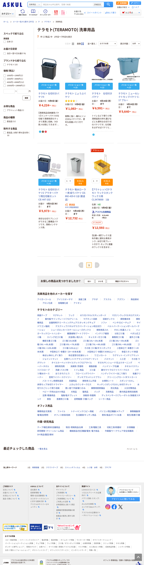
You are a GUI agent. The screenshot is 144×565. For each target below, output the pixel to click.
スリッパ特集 (108, 543)
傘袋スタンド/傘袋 (130, 352)
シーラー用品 (104, 399)
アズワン (121, 299)
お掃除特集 (87, 543)
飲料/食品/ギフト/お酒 (111, 415)
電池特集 (54, 540)
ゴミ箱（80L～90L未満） (122, 344)
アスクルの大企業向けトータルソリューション (91, 514)
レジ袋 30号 (92, 468)
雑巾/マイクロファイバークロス (115, 370)
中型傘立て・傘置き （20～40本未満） (65, 352)
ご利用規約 (61, 493)
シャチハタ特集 (124, 547)
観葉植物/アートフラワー (78, 333)
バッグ (97, 392)
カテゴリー (8, 14)
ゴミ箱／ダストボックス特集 (69, 543)
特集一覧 (92, 550)
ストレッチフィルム (72, 468)
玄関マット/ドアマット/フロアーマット (81, 359)
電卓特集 (45, 540)
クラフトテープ (52, 468)
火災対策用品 (130, 388)
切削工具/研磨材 (114, 427)
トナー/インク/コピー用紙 (82, 411)
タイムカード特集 (67, 540)
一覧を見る (43, 449)
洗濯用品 (73, 381)
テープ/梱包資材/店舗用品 (48, 427)
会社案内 (34, 490)
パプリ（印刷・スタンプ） (90, 500)
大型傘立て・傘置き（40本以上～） (101, 352)
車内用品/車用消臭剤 (128, 392)
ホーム (5, 22)
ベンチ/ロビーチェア (122, 322)
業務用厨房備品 (98, 388)
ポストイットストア (39, 550)
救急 (49, 399)
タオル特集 (120, 543)
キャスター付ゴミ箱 (97, 337)
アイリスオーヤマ (65, 299)
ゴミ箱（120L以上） (70, 348)
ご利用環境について (65, 499)
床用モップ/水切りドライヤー (50, 384)
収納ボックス (109, 319)
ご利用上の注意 (63, 502)
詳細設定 (97, 4)
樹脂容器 (93, 366)
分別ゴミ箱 (119, 333)
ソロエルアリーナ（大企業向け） (91, 494)
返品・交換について (11, 499)
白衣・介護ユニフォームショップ (17, 550)
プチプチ (108, 468)
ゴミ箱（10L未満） (69, 341)
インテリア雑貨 (102, 333)
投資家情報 (35, 493)
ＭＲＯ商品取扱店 (72, 207)
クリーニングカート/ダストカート (122, 377)
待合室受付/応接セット (78, 355)
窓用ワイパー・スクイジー (60, 377)
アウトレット (98, 150)
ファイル (61, 411)
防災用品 (115, 388)
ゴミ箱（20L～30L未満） (119, 341)
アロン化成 (47, 303)
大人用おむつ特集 (96, 547)
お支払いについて (11, 496)
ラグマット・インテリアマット (125, 355)
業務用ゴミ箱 (118, 337)
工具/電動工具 (95, 427)
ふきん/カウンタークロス (80, 384)
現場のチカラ (31, 547)
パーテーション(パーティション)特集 (19, 543)
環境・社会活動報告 (38, 496)
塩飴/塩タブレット (69, 395)
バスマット (109, 359)
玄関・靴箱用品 (48, 395)
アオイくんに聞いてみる (123, 499)
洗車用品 (110, 392)
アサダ (95, 299)
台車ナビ (42, 547)
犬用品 (74, 392)
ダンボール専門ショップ (14, 547)
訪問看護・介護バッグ (83, 399)
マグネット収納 (90, 319)
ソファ (104, 322)
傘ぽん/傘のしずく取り (52, 355)
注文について (9, 490)
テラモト (47, 22)
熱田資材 (135, 299)
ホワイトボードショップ (102, 540)
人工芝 (123, 359)
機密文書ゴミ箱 (49, 341)
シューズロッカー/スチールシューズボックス (71, 330)
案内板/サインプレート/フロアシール (61, 319)
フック (71, 315)
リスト (69, 44)
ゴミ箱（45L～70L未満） (69, 344)
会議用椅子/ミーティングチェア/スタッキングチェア (72, 322)
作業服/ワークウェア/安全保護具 (119, 431)
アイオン (77, 303)
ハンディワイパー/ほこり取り (114, 373)
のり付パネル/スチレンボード (93, 315)
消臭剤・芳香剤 (76, 366)
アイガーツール (44, 299)
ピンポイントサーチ (78, 550)
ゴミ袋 (92, 370)
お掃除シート (108, 381)
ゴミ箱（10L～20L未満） (93, 341)
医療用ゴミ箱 (62, 399)
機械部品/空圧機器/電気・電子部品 (84, 431)
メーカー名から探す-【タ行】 (23, 22)
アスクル (107, 299)
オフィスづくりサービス (59, 550)
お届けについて (10, 493)
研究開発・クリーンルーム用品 (50, 431)
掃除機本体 (125, 319)
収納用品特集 (110, 547)
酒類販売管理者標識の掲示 (65, 511)
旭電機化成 (63, 303)
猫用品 (85, 392)
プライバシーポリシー (65, 496)
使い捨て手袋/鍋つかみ (75, 388)
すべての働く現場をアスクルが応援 (62, 547)
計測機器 (131, 427)
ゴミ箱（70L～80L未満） (96, 344)
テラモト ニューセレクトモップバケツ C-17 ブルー (128, 96)
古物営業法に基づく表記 (65, 506)
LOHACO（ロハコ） (90, 490)
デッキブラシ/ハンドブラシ (89, 377)
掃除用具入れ (102, 330)
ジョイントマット (50, 359)
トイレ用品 (79, 370)
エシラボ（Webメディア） (91, 508)
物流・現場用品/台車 (74, 427)
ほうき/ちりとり (62, 373)
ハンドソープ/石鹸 (111, 366)
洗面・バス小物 (61, 370)
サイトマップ (61, 490)
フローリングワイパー (85, 373)
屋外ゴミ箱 (134, 337)
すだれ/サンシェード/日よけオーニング (115, 363)
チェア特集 (40, 543)
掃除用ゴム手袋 (89, 381)
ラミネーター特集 (83, 540)
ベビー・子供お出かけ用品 (53, 392)
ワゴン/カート (100, 355)
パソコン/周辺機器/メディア (111, 411)
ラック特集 (51, 543)
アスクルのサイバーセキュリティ (39, 505)
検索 (108, 4)
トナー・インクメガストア (29, 540)
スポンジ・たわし (127, 381)
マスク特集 (82, 547)
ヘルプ (136, 7)
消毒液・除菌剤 (89, 395)
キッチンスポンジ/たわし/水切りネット (114, 384)
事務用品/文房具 (44, 411)
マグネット (58, 315)
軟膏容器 (35, 468)
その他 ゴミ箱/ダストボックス (97, 348)
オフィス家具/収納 (62, 415)
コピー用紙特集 (11, 540)
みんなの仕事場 (89, 504)
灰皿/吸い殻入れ (75, 337)
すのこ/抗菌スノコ (122, 330)
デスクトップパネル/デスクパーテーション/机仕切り (78, 326)
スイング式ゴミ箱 (55, 337)
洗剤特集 (97, 543)
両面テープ (42, 315)
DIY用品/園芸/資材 (45, 434)
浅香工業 (82, 299)
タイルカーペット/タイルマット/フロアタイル (71, 363)
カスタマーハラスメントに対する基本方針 (39, 500)
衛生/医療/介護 (133, 415)
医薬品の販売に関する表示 (65, 517)
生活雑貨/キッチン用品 (86, 415)
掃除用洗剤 (60, 366)
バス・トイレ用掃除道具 (52, 381)
